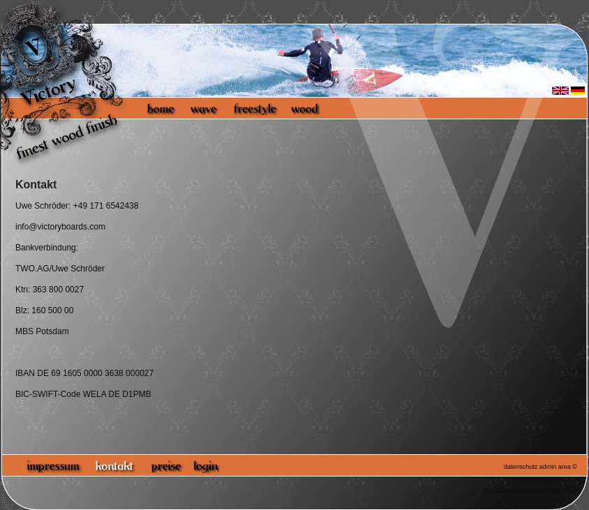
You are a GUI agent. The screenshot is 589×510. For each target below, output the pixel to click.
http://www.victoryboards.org (521, 490)
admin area (555, 466)
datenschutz (521, 466)
